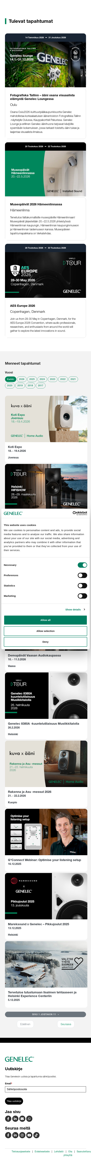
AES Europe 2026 (22, 306)
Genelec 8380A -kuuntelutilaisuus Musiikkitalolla (43, 723)
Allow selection (45, 631)
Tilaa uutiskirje (14, 1101)
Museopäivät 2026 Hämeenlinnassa (36, 204)
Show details (73, 609)
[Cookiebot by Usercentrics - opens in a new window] (72, 513)
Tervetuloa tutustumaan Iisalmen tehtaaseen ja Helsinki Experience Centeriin (42, 994)
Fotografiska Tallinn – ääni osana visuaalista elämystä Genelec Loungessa (42, 97)
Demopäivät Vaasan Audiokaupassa (34, 655)
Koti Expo (15, 447)
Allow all (46, 620)
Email (8, 1083)
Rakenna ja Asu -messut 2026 (29, 792)
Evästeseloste (42, 1151)
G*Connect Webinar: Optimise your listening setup (44, 860)
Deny (46, 641)
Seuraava (66, 1024)
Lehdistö (58, 1151)
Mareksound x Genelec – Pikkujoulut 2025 (38, 924)
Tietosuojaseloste (21, 1151)
